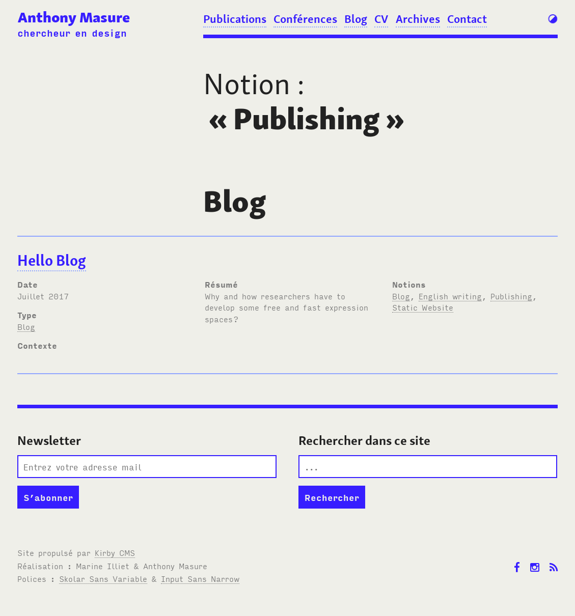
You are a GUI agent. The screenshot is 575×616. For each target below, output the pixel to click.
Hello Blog (51, 260)
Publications (234, 18)
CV (381, 18)
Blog (355, 18)
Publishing (511, 296)
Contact (467, 18)
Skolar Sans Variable (103, 578)
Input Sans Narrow (200, 578)
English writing (450, 296)
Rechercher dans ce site (364, 440)
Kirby (115, 552)
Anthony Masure (74, 17)
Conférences (305, 18)
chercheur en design (72, 32)
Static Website (422, 307)
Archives (418, 18)
